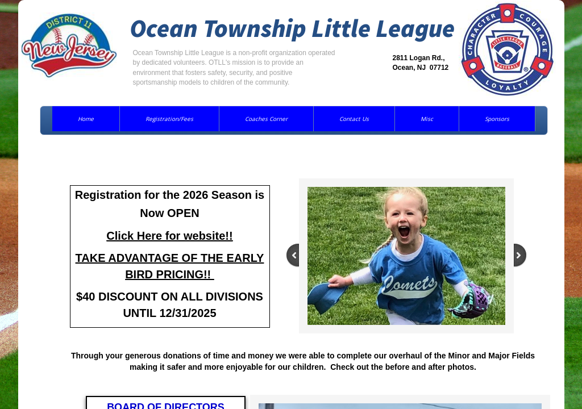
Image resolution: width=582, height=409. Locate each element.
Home (86, 119)
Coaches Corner (266, 119)
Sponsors (497, 119)
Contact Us (354, 119)
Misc (427, 119)
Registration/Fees (169, 119)
